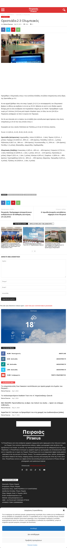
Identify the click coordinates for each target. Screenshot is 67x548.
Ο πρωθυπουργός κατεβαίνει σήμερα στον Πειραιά (53, 213)
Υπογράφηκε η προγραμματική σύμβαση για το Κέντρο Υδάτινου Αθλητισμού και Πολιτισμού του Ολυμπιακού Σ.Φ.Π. (11, 245)
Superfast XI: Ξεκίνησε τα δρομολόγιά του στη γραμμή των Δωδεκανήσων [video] (32, 412)
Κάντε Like (62, 353)
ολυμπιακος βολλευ (30, 194)
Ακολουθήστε (61, 359)
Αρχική (3, 14)
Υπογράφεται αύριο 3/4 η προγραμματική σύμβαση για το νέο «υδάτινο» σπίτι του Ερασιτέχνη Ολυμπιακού (54, 245)
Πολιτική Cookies (32, 545)
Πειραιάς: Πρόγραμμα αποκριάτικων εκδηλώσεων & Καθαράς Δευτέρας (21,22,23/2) (16, 214)
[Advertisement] (33, 3)
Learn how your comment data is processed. (38, 306)
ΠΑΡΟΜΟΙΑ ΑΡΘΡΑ (20, 224)
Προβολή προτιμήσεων (33, 540)
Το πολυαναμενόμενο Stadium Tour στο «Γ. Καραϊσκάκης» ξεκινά (33, 244)
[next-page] (35, 251)
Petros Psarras (8, 24)
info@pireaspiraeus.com (37, 465)
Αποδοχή (33, 528)
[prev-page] (32, 251)
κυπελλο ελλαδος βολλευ (16, 194)
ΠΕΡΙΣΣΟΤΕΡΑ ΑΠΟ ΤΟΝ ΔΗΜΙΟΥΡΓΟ (41, 224)
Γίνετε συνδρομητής (58, 375)
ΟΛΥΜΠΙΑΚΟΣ (10, 14)
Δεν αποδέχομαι (33, 534)
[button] (64, 510)
